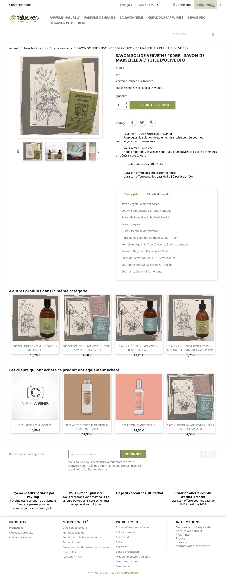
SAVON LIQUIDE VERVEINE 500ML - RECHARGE (35, 348)
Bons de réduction (127, 551)
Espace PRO (197, 17)
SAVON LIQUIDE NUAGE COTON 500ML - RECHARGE (139, 348)
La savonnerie (132, 17)
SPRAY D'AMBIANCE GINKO (139, 425)
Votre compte (127, 522)
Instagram (212, 454)
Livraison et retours (75, 527)
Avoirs (120, 542)
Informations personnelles (132, 527)
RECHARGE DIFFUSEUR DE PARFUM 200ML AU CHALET (87, 427)
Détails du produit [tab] (159, 194)
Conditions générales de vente (82, 537)
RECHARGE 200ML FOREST (35, 425)
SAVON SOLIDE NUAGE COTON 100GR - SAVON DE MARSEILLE (86, 348)
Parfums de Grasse (99, 17)
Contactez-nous (20, 5)
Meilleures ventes (20, 537)
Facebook (203, 454)
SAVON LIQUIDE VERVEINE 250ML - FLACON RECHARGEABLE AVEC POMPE (190, 348)
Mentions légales (73, 532)
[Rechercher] (193, 34)
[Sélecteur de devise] (157, 5)
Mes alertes (123, 566)
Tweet (142, 122)
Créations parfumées (165, 17)
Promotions (16, 527)
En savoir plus (61, 23)
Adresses (121, 547)
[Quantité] (120, 105)
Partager (132, 122)
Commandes (124, 537)
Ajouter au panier (153, 104)
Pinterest (151, 122)
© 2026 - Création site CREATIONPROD (113, 573)
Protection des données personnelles (86, 547)
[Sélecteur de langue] (128, 5)
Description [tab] (132, 194)
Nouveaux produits (21, 532)
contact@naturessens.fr (193, 546)
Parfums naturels (64, 17)
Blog (82, 23)
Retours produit (126, 532)
